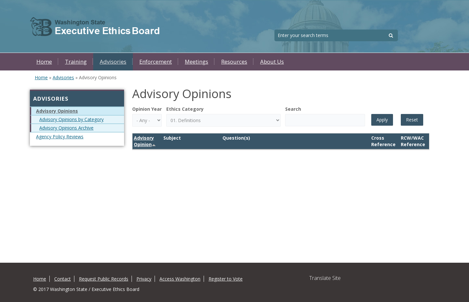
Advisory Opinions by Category (71, 119)
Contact (62, 279)
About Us (272, 61)
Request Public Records (103, 279)
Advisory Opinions (57, 111)
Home (44, 61)
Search (293, 109)
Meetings (196, 61)
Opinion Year (147, 109)
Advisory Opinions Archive (66, 128)
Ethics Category (185, 109)
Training (76, 61)
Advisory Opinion (145, 141)
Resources (234, 61)
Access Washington (179, 279)
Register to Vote (226, 279)
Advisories (113, 61)
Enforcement (155, 61)
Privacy (143, 279)
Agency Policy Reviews (59, 136)
